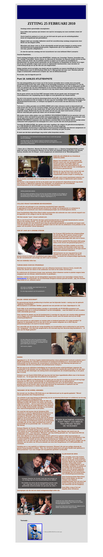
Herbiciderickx (22, 278)
